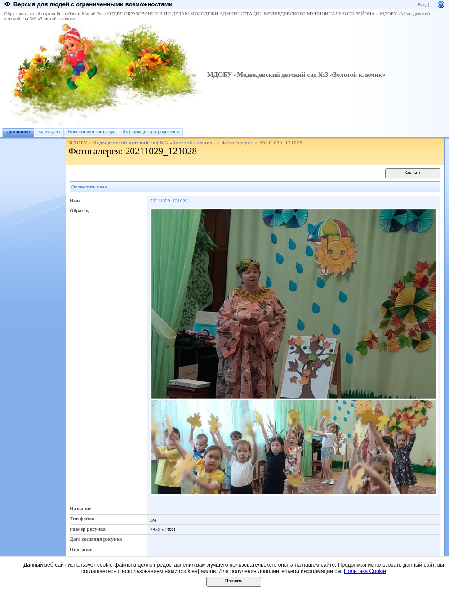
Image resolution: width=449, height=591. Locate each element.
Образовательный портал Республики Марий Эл (53, 13)
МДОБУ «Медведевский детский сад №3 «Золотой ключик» (296, 74)
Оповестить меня (89, 186)
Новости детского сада (91, 131)
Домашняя (18, 131)
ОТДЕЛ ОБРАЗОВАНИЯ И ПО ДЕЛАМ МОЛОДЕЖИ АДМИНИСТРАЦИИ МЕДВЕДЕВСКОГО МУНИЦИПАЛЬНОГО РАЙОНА (241, 13)
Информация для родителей (150, 131)
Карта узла (49, 131)
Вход (422, 4)
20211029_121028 (169, 200)
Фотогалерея (237, 142)
